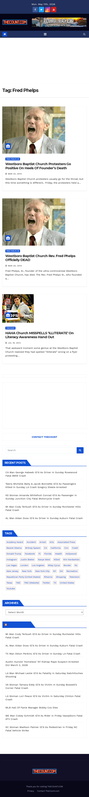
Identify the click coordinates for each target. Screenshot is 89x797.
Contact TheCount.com (48, 791)
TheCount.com (18, 624)
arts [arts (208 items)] (52, 542)
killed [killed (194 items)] (57, 559)
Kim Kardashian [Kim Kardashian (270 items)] (71, 559)
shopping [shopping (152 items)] (61, 577)
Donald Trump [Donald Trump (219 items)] (14, 553)
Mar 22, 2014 (15, 174)
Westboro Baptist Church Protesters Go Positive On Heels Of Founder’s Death (38, 166)
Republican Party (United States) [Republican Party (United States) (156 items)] (23, 577)
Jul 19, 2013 (14, 343)
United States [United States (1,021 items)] (67, 582)
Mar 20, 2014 (15, 266)
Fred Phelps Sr (12, 159)
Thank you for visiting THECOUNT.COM (44, 786)
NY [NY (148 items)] (54, 571)
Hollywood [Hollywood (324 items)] (71, 553)
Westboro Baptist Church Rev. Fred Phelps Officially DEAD (40, 258)
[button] (84, 34)
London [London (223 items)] (24, 565)
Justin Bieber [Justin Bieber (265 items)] (27, 559)
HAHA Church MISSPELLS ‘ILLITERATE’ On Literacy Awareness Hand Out (39, 335)
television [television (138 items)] (74, 577)
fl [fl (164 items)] (40, 553)
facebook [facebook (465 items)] (30, 553)
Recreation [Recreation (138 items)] (72, 571)
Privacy (30, 791)
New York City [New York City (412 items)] (42, 571)
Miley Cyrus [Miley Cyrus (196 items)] (54, 565)
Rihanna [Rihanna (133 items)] (48, 577)
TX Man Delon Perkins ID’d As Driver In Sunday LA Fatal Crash (42, 653)
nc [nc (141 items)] (76, 565)
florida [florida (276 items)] (47, 553)
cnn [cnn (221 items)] (66, 548)
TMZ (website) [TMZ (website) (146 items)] (31, 582)
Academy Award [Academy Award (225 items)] (15, 542)
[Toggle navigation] (45, 34)
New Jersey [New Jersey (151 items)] (12, 571)
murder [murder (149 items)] (67, 565)
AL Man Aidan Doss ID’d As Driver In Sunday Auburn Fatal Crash (44, 518)
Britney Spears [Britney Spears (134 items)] (32, 548)
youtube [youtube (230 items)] (11, 588)
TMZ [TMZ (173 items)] (18, 582)
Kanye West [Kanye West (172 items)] (44, 559)
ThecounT (10, 328)
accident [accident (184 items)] (31, 542)
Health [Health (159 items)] (58, 553)
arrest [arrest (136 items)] (42, 542)
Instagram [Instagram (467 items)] (12, 559)
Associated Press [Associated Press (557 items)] (66, 542)
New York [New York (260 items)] (27, 571)
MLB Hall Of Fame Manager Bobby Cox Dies (31, 707)
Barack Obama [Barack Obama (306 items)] (14, 548)
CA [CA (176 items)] (45, 548)
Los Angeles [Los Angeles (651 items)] (38, 565)
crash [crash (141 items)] (75, 548)
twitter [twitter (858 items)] (46, 582)
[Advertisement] (44, 60)
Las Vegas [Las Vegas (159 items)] (12, 565)
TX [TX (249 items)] (55, 582)
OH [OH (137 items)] (61, 571)
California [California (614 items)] (55, 548)
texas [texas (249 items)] (9, 582)
